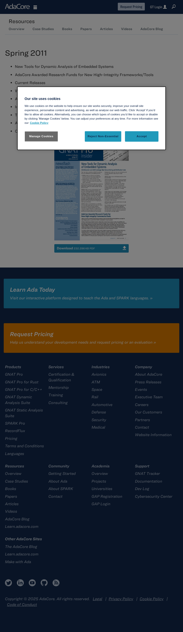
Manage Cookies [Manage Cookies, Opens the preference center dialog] (41, 136)
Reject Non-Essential (103, 136)
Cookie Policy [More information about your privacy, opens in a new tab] (39, 122)
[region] (91, 118)
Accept (142, 136)
